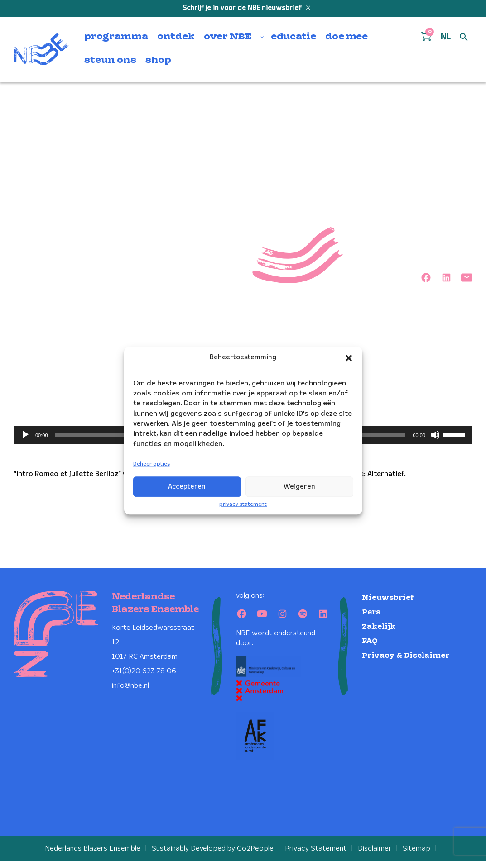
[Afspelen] (25, 434)
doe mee (346, 37)
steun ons (110, 61)
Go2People (255, 848)
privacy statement (243, 504)
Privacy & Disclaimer (405, 655)
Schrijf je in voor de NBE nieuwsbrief (243, 8)
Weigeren (299, 487)
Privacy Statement (315, 848)
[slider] (455, 434)
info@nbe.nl (130, 685)
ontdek (176, 37)
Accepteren (187, 487)
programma (116, 37)
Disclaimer (374, 848)
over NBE (227, 37)
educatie (293, 37)
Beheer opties (151, 464)
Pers (371, 612)
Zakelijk (378, 626)
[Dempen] (435, 434)
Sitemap (416, 848)
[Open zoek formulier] (463, 37)
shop (158, 61)
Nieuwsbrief (388, 598)
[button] (348, 357)
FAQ (370, 641)
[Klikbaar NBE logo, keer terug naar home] (41, 49)
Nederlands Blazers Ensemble (92, 848)
